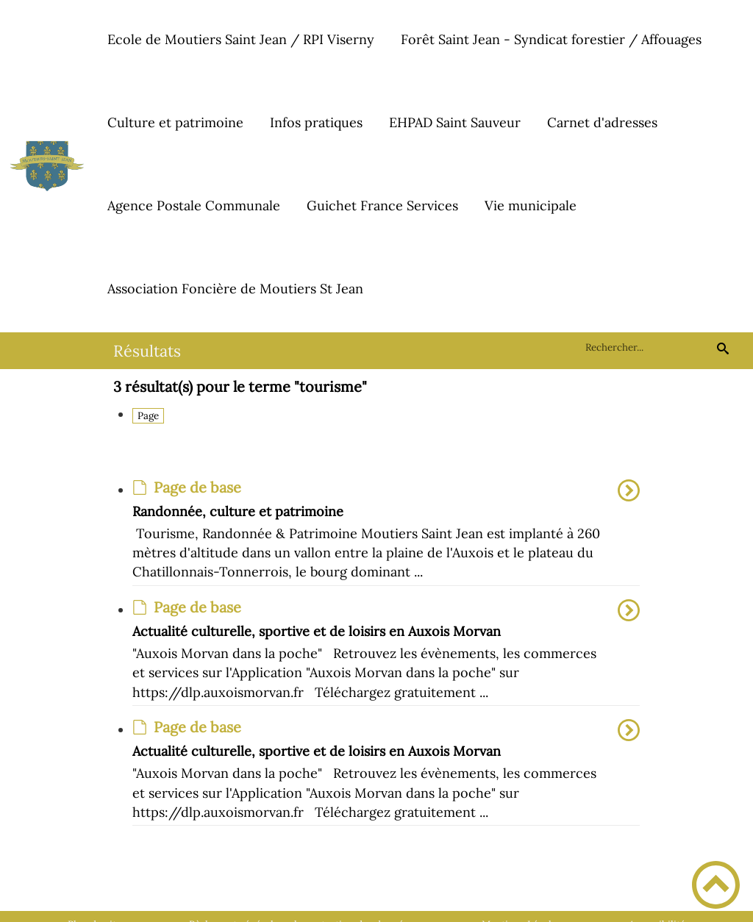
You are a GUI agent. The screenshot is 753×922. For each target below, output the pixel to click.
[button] (716, 885)
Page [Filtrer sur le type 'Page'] (148, 416)
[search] (648, 348)
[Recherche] (723, 348)
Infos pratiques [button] (316, 122)
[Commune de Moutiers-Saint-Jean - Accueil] (47, 166)
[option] (386, 532)
